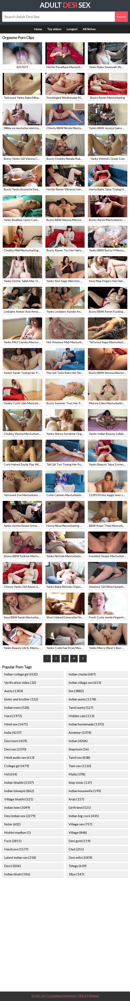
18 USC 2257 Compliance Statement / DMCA (59, 995)
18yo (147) (76, 874)
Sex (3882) (76, 691)
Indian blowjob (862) (19, 791)
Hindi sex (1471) (16, 724)
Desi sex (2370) (15, 749)
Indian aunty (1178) (82, 699)
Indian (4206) (78, 741)
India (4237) (12, 732)
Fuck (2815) (12, 841)
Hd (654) (10, 774)
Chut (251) (76, 849)
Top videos (54, 29)
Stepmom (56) (79, 749)
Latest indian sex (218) (20, 857)
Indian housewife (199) (85, 791)
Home (38, 29)
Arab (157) (76, 799)
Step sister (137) (80, 782)
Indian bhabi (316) (17, 874)
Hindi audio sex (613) (19, 757)
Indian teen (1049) (17, 807)
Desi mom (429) (15, 741)
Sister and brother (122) (21, 699)
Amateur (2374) (80, 732)
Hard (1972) (13, 716)
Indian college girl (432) (21, 674)
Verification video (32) (20, 682)
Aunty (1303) (13, 691)
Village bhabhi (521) (18, 799)
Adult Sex (65, 5)
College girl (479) (16, 766)
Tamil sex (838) (79, 757)
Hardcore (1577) (16, 849)
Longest (72, 29)
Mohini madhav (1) (17, 832)
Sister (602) (12, 824)
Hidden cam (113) (81, 716)
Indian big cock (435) (84, 816)
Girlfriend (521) (80, 807)
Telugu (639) (77, 866)
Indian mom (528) (16, 707)
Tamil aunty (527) (81, 707)
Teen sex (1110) (80, 766)
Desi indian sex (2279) (19, 816)
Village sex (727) (80, 824)
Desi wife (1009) (80, 857)
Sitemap (94, 995)
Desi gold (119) (79, 841)
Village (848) (78, 832)
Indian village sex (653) (85, 682)
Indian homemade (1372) (86, 724)
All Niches (89, 29)
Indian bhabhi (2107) (19, 782)
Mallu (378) (77, 774)
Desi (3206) (12, 866)
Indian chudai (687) (82, 674)
